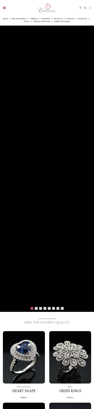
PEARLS (27, 21)
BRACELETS (58, 18)
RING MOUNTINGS (19, 18)
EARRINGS (34, 18)
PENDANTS (46, 18)
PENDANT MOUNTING (41, 21)
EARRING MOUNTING (62, 21)
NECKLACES (82, 18)
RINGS (5, 18)
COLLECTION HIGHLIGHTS (47, 319)
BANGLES (70, 18)
